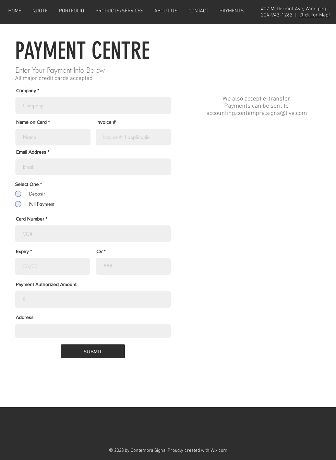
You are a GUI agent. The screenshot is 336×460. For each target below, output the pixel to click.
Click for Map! (314, 15)
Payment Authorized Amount (46, 284)
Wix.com (219, 450)
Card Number (30, 218)
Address (25, 317)
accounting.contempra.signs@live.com (256, 113)
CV (99, 251)
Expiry (22, 251)
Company (26, 90)
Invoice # (106, 122)
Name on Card (31, 122)
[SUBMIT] (93, 351)
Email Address (31, 152)
